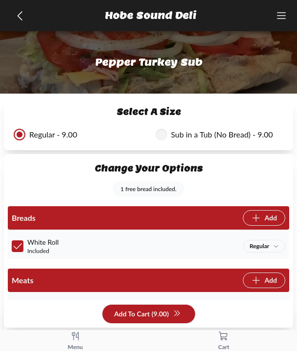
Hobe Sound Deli (151, 15)
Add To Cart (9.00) (147, 314)
